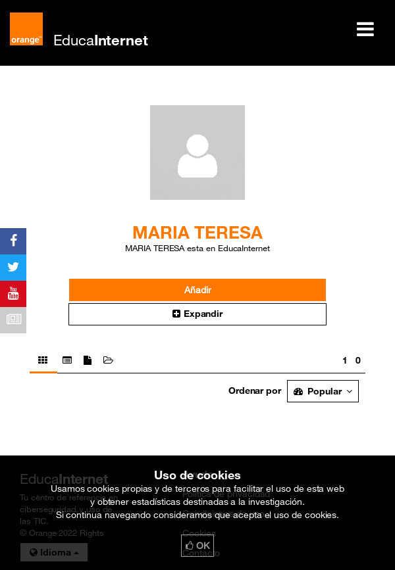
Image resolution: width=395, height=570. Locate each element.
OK (197, 546)
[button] (197, 314)
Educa (100, 40)
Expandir (197, 314)
